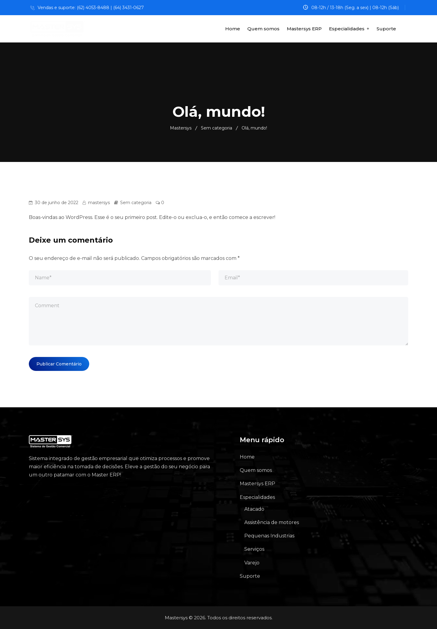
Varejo (251, 563)
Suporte (386, 29)
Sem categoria (135, 202)
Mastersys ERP (304, 29)
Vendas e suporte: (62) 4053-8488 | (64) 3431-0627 (91, 7)
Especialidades (346, 29)
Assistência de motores (271, 522)
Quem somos (263, 29)
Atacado (254, 509)
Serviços (254, 549)
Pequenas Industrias (269, 536)
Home (232, 29)
